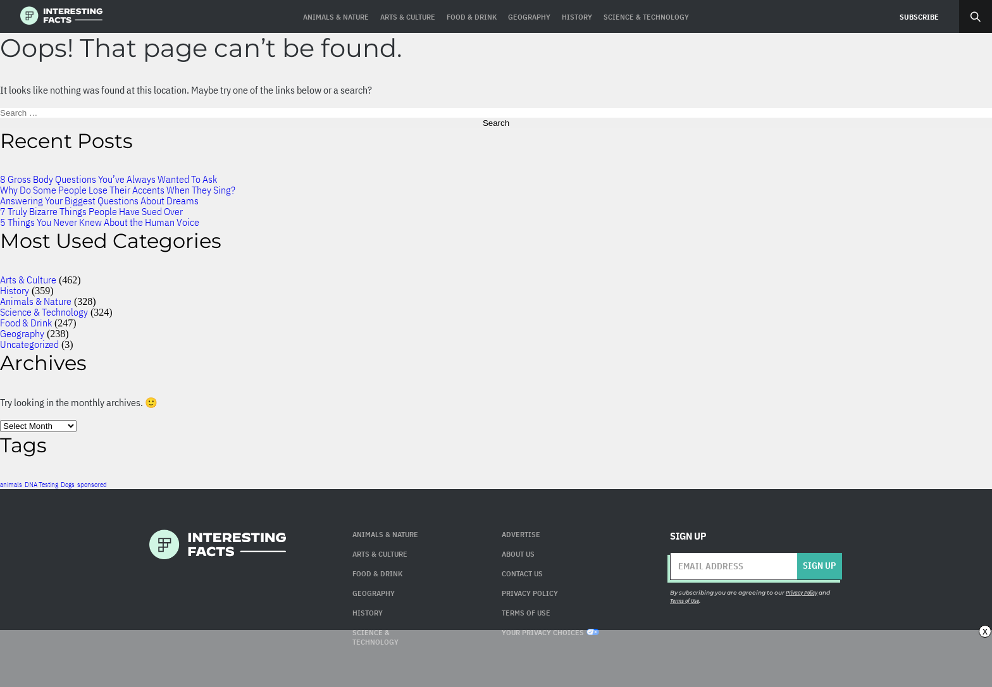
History (14, 290)
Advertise (521, 534)
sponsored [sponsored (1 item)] (92, 484)
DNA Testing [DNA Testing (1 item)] (41, 484)
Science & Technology (44, 312)
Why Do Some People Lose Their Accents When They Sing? (117, 189)
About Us (518, 554)
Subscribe (919, 17)
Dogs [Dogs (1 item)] (68, 484)
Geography (22, 333)
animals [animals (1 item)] (11, 484)
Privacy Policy (530, 593)
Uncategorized (29, 344)
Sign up (819, 565)
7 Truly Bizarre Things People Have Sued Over (91, 211)
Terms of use (526, 612)
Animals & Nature (35, 301)
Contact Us (522, 573)
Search (975, 16)
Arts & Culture (28, 279)
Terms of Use (684, 600)
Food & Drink (26, 322)
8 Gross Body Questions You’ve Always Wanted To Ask (108, 179)
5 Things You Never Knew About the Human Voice (99, 222)
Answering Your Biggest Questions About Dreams (99, 200)
